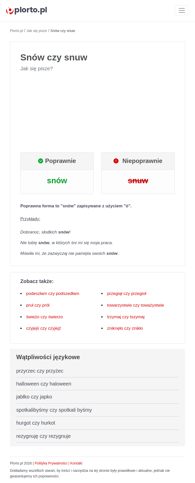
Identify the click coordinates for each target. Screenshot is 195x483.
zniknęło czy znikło (125, 328)
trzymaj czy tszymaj (125, 316)
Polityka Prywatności (51, 463)
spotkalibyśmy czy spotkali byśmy (54, 410)
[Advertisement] (97, 112)
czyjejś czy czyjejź (43, 328)
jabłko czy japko (34, 396)
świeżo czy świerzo (44, 316)
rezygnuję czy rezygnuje (43, 436)
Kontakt (76, 463)
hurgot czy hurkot (35, 423)
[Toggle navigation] (182, 10)
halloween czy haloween (43, 384)
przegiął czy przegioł (126, 293)
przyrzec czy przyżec (39, 371)
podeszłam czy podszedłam (52, 293)
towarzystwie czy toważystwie (135, 305)
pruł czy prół (38, 305)
